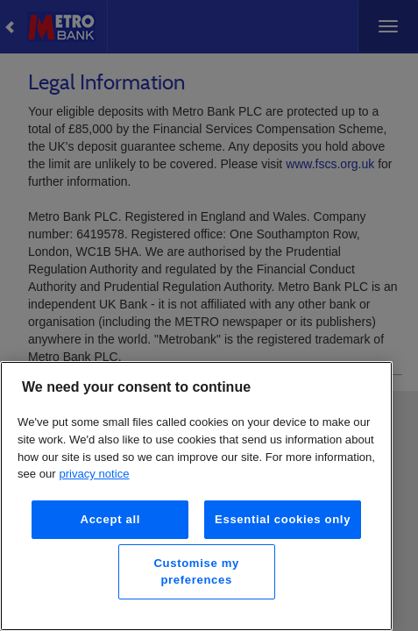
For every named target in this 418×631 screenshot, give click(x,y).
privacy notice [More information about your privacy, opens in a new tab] (94, 473)
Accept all (111, 519)
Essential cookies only (283, 519)
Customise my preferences (195, 571)
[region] (196, 496)
